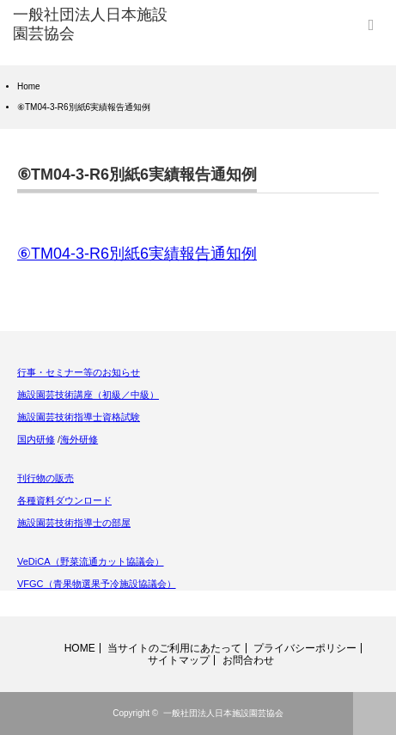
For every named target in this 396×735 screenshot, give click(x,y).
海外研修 (79, 439)
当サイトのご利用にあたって (174, 648)
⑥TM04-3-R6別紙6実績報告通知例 (137, 253)
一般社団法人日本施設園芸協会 (223, 713)
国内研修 (36, 439)
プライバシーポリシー (304, 648)
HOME (79, 648)
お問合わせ (248, 660)
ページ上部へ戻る (374, 713)
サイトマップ (179, 660)
